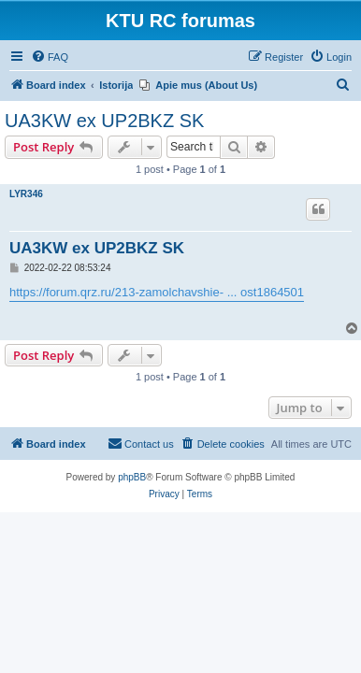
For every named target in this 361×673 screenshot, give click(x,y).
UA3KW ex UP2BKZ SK (104, 120)
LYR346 (26, 194)
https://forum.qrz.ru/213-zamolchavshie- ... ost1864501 (156, 292)
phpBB (132, 477)
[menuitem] (49, 57)
